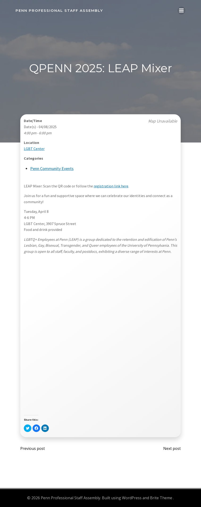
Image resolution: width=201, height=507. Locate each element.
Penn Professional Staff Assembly (59, 10)
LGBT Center (34, 148)
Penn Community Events (52, 168)
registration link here (111, 186)
